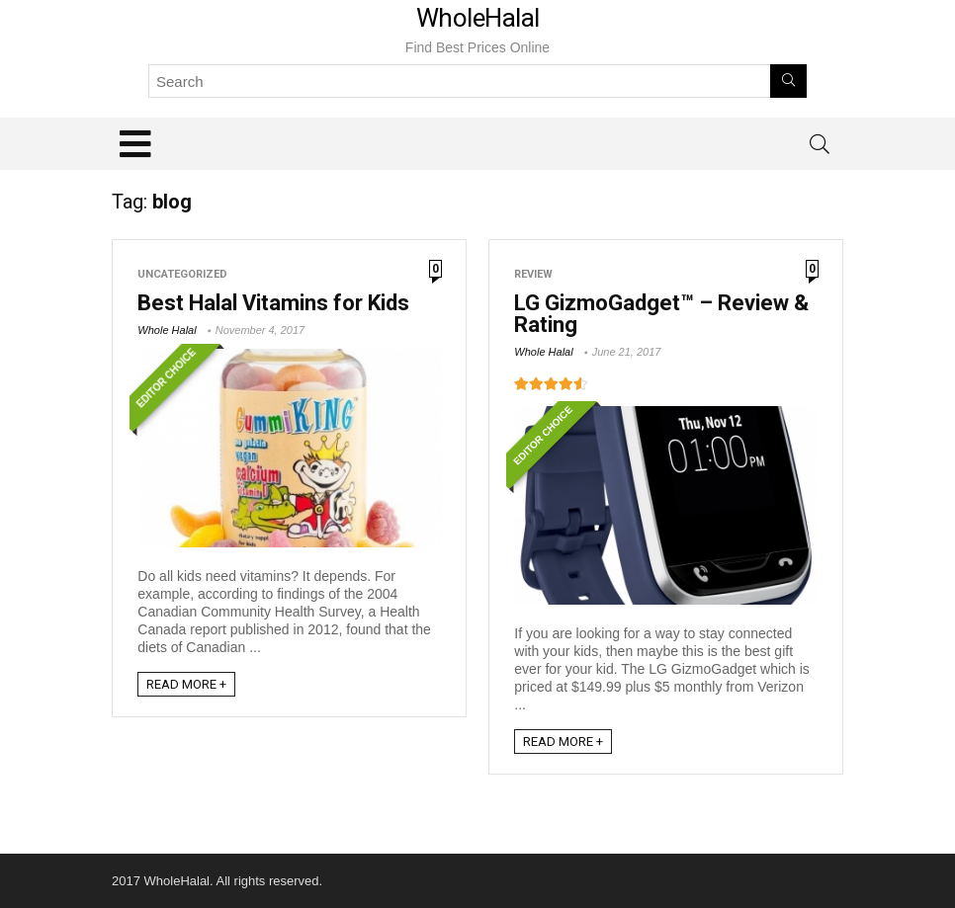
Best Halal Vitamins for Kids (273, 302)
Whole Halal (166, 330)
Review (533, 274)
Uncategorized (182, 274)
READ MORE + (186, 684)
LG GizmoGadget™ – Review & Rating (661, 313)
